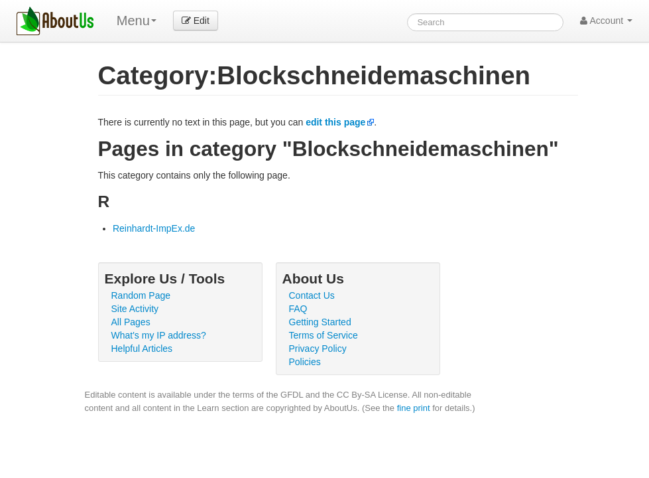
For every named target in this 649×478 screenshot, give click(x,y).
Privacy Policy (318, 348)
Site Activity (135, 308)
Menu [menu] (136, 20)
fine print (413, 408)
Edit (195, 20)
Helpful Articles (142, 348)
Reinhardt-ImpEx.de (154, 228)
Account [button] (606, 20)
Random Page (141, 295)
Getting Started (320, 322)
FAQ (298, 308)
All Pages (130, 322)
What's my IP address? (158, 335)
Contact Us (312, 295)
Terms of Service (323, 335)
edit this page (335, 122)
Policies (305, 362)
